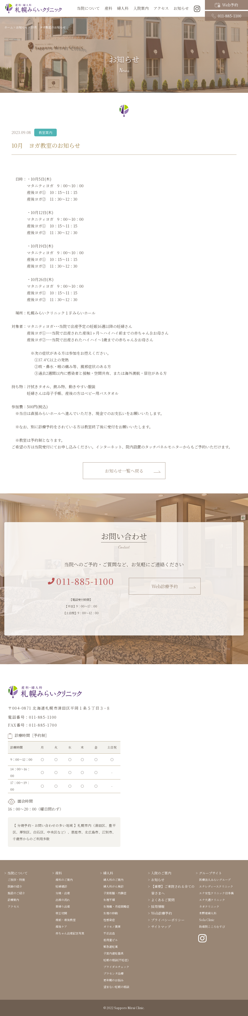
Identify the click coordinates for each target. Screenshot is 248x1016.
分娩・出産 (63, 893)
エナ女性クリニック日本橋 (216, 893)
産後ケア (61, 926)
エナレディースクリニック (216, 886)
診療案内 (13, 900)
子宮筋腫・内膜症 (114, 893)
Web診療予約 (165, 586)
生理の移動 (110, 913)
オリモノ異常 (112, 926)
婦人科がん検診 (113, 886)
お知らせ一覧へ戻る (124, 471)
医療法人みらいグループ (215, 880)
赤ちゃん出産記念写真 (70, 933)
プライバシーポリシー (168, 919)
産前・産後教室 (66, 920)
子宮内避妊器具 (113, 953)
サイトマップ (161, 926)
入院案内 (141, 8)
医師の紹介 (15, 886)
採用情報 (157, 906)
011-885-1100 (226, 13)
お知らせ (157, 879)
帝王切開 (61, 913)
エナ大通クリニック (212, 900)
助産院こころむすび (212, 926)
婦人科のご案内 (113, 880)
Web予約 (226, 4)
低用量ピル (110, 940)
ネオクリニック (209, 906)
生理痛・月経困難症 (116, 906)
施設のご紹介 (16, 893)
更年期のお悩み (113, 980)
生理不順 (109, 900)
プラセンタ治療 (113, 973)
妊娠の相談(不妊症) (116, 960)
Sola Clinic (206, 920)
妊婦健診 (61, 886)
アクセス (161, 8)
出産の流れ (63, 900)
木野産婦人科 (207, 913)
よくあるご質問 (163, 899)
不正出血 (109, 933)
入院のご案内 (161, 873)
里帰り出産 (63, 906)
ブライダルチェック (116, 967)
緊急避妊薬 (110, 946)
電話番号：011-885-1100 (32, 717)
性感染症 (109, 920)
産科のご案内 (64, 880)
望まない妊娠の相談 (116, 987)
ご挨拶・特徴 (16, 880)
